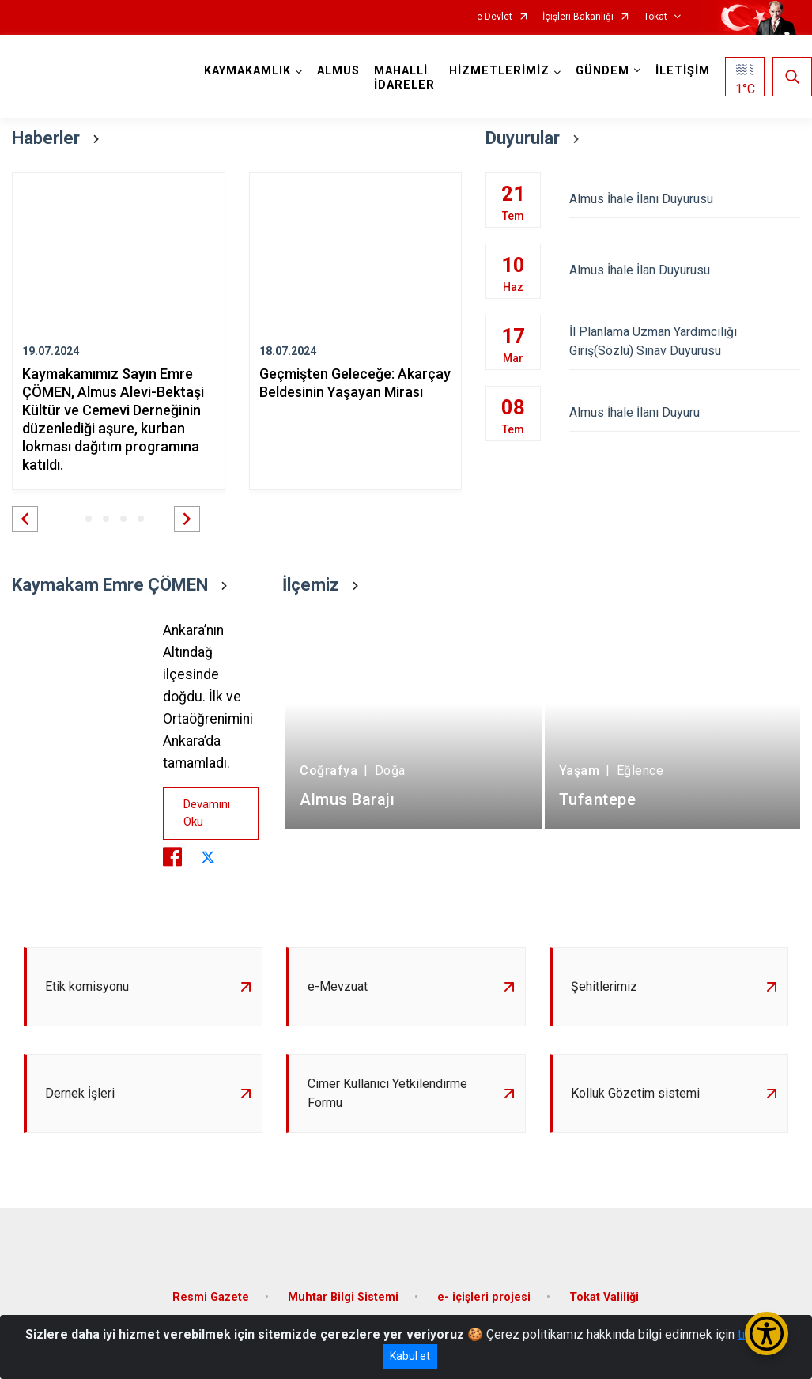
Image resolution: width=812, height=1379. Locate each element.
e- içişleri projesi (484, 1297)
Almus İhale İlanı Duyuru (684, 412)
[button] (25, 519)
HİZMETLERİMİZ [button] (499, 70)
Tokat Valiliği (604, 1297)
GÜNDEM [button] (602, 70)
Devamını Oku (206, 813)
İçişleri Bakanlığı (578, 17)
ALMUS (338, 70)
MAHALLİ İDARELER (404, 78)
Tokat (655, 17)
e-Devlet (494, 17)
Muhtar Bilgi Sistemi (343, 1297)
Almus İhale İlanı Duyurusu (684, 198)
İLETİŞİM (682, 70)
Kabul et (410, 1356)
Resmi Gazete (210, 1297)
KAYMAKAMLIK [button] (247, 70)
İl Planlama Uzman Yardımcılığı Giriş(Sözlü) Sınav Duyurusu (684, 341)
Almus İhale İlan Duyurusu (684, 270)
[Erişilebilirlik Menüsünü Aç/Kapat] (766, 1333)
